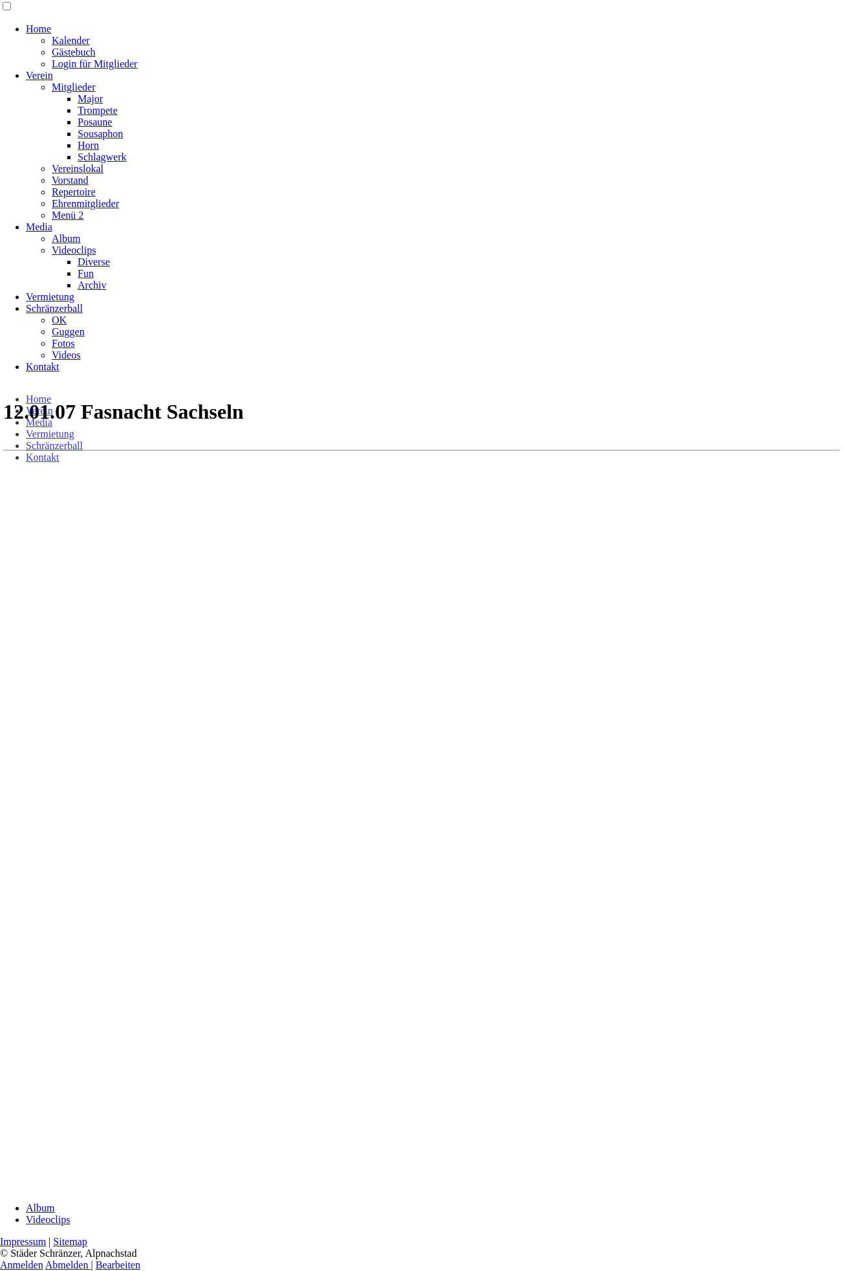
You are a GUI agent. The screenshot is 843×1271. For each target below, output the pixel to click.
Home (38, 28)
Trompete (98, 110)
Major (90, 98)
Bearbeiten (118, 1264)
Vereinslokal (78, 168)
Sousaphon (100, 133)
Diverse (94, 261)
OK (59, 320)
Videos (66, 354)
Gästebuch (74, 52)
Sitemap (70, 1241)
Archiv (92, 285)
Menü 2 (67, 215)
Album (66, 238)
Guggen (68, 331)
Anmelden (21, 1264)
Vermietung (50, 296)
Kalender (71, 40)
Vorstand (70, 180)
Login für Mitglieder (94, 63)
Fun (86, 273)
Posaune (95, 121)
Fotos (63, 343)
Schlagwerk (102, 156)
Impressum (23, 1241)
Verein (39, 75)
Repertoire (74, 191)
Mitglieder (74, 87)
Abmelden (68, 1264)
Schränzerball (54, 308)
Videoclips (74, 250)
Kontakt (43, 366)
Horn (88, 145)
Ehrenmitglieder (85, 203)
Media (39, 226)
